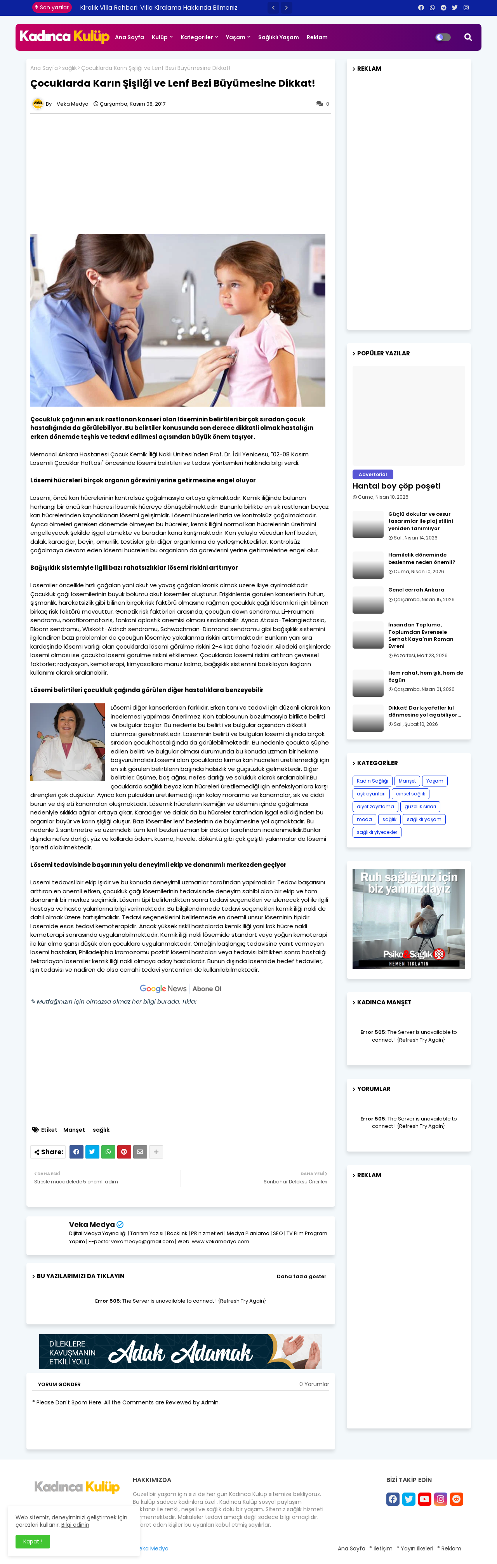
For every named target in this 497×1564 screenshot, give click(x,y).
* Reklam (449, 1548)
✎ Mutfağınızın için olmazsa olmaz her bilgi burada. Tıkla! (113, 1001)
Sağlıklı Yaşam (278, 37)
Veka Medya (92, 1224)
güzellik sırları (420, 806)
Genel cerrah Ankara (416, 589)
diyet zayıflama (375, 806)
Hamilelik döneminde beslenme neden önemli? (421, 558)
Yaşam (235, 37)
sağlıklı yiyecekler (377, 832)
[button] (273, 8)
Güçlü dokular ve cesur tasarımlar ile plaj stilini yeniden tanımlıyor (420, 521)
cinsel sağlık (410, 793)
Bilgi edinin (75, 1525)
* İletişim (381, 1548)
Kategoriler (197, 37)
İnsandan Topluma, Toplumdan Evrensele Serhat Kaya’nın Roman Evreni (421, 635)
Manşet (74, 1130)
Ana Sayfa (129, 37)
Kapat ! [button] (32, 1541)
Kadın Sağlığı (372, 781)
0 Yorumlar (314, 1384)
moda (364, 819)
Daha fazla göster (302, 1276)
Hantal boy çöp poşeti (397, 485)
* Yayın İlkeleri (414, 1548)
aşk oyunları (371, 793)
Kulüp (160, 37)
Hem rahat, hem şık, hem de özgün (425, 677)
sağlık (69, 68)
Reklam (317, 37)
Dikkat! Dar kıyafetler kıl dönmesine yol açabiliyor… (424, 712)
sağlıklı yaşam (424, 819)
